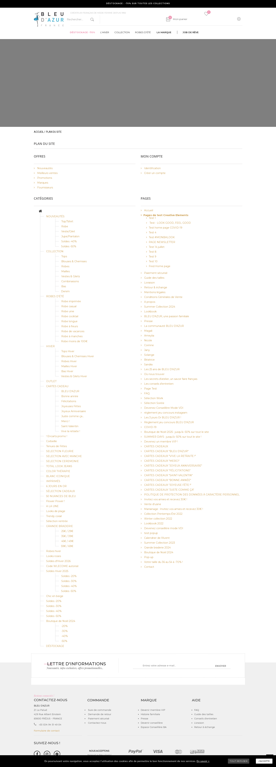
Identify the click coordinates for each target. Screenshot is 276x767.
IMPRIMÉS (53, 481)
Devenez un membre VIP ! (160, 441)
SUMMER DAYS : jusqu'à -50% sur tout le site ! (172, 436)
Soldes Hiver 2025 (57, 571)
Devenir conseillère (152, 722)
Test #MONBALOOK (162, 237)
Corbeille (51, 441)
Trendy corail (54, 516)
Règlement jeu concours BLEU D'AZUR (168, 422)
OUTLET (51, 381)
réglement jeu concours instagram (165, 412)
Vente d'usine (152, 504)
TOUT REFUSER (238, 761)
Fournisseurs (45, 187)
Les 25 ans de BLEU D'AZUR (161, 369)
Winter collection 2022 (157, 518)
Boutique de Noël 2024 (60, 621)
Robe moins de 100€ (74, 341)
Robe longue (69, 321)
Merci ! (65, 421)
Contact (148, 566)
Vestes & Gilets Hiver (74, 376)
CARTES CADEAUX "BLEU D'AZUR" (166, 451)
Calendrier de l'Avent (156, 538)
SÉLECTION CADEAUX (60, 491)
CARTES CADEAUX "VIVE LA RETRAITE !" (169, 456)
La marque (164, 32)
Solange (148, 354)
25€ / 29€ (67, 531)
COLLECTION (54, 251)
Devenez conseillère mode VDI (163, 528)
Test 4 (152, 232)
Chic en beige (54, 596)
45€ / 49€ (67, 541)
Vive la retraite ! (70, 431)
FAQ (146, 393)
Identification (152, 168)
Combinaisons (70, 281)
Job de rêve (190, 32)
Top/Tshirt (67, 221)
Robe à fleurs (69, 326)
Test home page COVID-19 (165, 227)
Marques (42, 182)
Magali (147, 330)
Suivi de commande (99, 709)
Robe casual (68, 306)
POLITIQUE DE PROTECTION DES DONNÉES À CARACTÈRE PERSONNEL (191, 494)
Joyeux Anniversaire (73, 411)
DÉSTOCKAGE (55, 646)
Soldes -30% (69, 581)
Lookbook (150, 311)
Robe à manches (71, 336)
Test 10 (153, 261)
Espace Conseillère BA (153, 727)
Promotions (44, 177)
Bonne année (69, 396)
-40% (64, 636)
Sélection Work (153, 398)
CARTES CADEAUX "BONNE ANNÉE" (167, 480)
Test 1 (152, 218)
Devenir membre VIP (153, 709)
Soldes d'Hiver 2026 (58, 561)
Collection (122, 32)
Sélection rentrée (57, 521)
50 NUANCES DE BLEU (61, 496)
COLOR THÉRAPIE (58, 471)
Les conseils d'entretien (158, 383)
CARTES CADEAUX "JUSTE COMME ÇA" (168, 489)
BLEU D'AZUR (70, 391)
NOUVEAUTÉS (55, 216)
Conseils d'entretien (205, 718)
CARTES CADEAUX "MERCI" (161, 460)
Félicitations (68, 401)
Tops (64, 256)
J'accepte (264, 761)
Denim (65, 291)
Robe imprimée (71, 301)
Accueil (39, 131)
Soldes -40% (69, 241)
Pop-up (148, 557)
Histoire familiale (150, 714)
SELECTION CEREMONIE (62, 461)
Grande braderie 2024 (157, 547)
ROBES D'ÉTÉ (55, 296)
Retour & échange (155, 287)
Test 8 (152, 251)
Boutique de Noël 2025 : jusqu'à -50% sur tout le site (176, 432)
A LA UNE (52, 506)
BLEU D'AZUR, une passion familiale (166, 316)
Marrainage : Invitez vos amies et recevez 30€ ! (173, 509)
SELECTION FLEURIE (60, 451)
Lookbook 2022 (153, 523)
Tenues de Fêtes (56, 446)
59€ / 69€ (67, 546)
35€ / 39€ (67, 536)
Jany (146, 350)
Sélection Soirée (153, 403)
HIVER (50, 346)
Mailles (65, 271)
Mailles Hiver (69, 366)
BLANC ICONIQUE (58, 476)
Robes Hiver (69, 361)
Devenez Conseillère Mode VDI (163, 407)
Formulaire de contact (47, 730)
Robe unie (67, 311)
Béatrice (149, 359)
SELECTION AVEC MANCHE (64, 456)
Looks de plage (55, 511)
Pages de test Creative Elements (165, 215)
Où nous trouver (153, 374)
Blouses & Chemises (74, 261)
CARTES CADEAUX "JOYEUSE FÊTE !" (167, 485)
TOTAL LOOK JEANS (59, 466)
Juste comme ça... (72, 416)
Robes (65, 266)
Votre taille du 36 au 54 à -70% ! (163, 562)
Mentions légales (154, 292)
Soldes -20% (69, 576)
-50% (64, 641)
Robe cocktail (69, 316)
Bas (63, 286)
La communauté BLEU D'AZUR (163, 326)
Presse (148, 321)
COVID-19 (149, 427)
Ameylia (148, 335)
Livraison (149, 282)
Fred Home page (159, 266)
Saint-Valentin (69, 426)
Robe (64, 226)
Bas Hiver (67, 371)
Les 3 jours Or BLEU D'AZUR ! (162, 417)
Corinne (148, 345)
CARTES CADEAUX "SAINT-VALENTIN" (168, 475)
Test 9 (152, 256)
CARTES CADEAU (57, 386)
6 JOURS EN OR (56, 486)
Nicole (147, 340)
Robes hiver (53, 551)
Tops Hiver (67, 351)
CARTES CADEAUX (155, 446)
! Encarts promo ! (56, 436)
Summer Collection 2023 (159, 542)
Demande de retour (99, 714)
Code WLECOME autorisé (62, 566)
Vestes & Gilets (70, 276)
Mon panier (177, 19)
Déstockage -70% (82, 32)
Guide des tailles (153, 277)
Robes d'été (143, 32)
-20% (64, 626)
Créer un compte (154, 173)
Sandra (148, 364)
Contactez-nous (96, 722)
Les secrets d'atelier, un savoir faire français (170, 379)
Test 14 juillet (156, 247)
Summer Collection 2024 (159, 306)
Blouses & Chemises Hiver (77, 356)
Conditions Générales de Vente (162, 297)
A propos (149, 301)
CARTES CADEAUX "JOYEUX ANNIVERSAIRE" (172, 465)
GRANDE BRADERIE (59, 526)
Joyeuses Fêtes (71, 406)
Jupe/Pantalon (70, 236)
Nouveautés (45, 168)
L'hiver (104, 32)
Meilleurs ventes (47, 173)
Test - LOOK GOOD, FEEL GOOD (170, 222)
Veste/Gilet (68, 231)
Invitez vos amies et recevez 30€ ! (165, 499)
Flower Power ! (55, 501)
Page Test (150, 388)
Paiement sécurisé (155, 273)
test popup (150, 533)
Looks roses (53, 556)
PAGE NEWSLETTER (162, 242)
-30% (64, 631)
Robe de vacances (72, 331)
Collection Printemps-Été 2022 (162, 513)
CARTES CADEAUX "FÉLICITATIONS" (166, 470)
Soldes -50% (68, 246)
